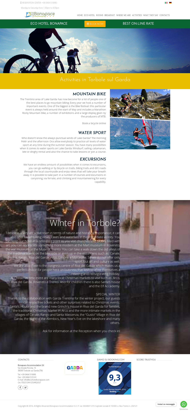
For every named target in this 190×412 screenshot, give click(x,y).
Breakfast (109, 15)
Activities (137, 15)
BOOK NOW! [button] (95, 23)
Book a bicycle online (94, 123)
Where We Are (123, 15)
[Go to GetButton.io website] (183, 409)
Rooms (99, 15)
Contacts (164, 15)
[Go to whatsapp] (183, 404)
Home (80, 15)
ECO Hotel (89, 15)
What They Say (150, 15)
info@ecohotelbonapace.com (36, 380)
